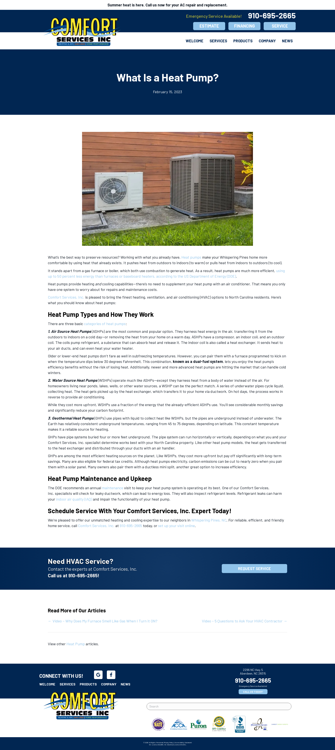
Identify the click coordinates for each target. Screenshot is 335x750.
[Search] (219, 706)
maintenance (112, 487)
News (287, 40)
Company (267, 40)
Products (243, 40)
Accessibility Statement (183, 742)
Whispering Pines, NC (208, 520)
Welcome (194, 40)
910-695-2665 (272, 15)
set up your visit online (176, 525)
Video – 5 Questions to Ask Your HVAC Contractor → (244, 621)
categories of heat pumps (105, 323)
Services (218, 40)
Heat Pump (75, 643)
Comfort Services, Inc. (66, 297)
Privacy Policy (168, 742)
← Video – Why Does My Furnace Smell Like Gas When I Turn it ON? (102, 621)
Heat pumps (191, 257)
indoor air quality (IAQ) (74, 499)
